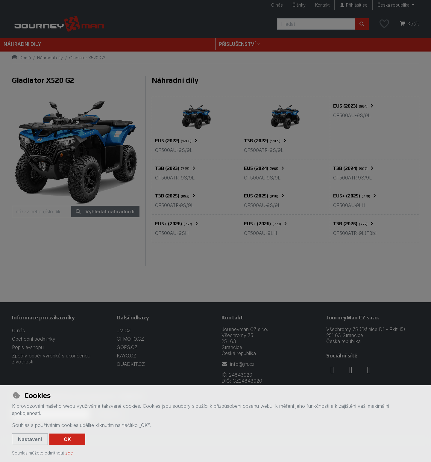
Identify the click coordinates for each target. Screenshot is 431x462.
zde (69, 452)
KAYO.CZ (126, 356)
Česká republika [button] (394, 4)
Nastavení (30, 439)
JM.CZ (124, 330)
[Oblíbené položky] (384, 23)
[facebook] (332, 370)
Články (299, 4)
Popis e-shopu (28, 347)
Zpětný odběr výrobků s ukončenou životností (51, 359)
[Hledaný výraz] (316, 24)
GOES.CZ (127, 347)
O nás (277, 4)
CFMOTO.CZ (130, 339)
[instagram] (350, 370)
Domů (21, 57)
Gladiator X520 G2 (43, 80)
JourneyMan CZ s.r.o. (352, 317)
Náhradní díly (22, 44)
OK (67, 439)
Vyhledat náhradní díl (105, 212)
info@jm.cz (237, 364)
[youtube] (369, 370)
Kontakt (322, 4)
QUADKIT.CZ (131, 364)
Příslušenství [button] (237, 44)
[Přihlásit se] (353, 5)
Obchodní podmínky (33, 339)
